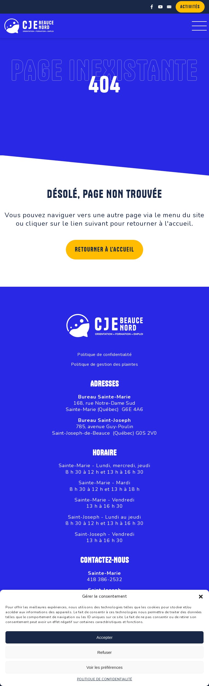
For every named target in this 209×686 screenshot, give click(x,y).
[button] (201, 596)
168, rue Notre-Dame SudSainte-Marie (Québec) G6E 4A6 (104, 406)
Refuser (104, 652)
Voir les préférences (104, 667)
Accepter (104, 637)
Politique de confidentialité (104, 355)
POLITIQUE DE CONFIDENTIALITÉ (104, 679)
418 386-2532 (104, 579)
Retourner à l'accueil (104, 250)
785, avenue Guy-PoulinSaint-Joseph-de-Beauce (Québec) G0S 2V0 (104, 429)
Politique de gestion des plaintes (104, 364)
